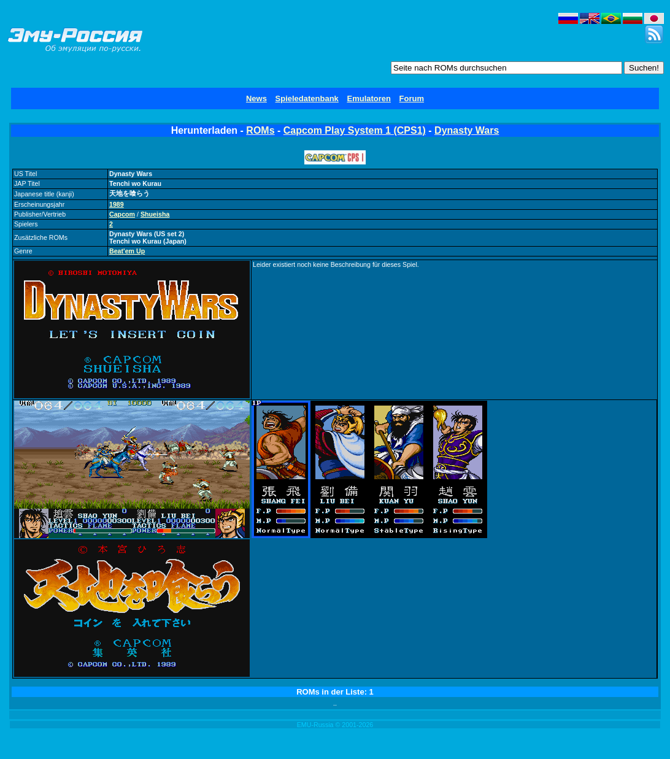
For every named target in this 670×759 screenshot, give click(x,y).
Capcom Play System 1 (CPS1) (354, 130)
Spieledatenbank (307, 98)
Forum (411, 98)
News (256, 98)
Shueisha (155, 214)
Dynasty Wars (466, 130)
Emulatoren (369, 98)
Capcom (122, 214)
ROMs (260, 130)
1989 (116, 204)
